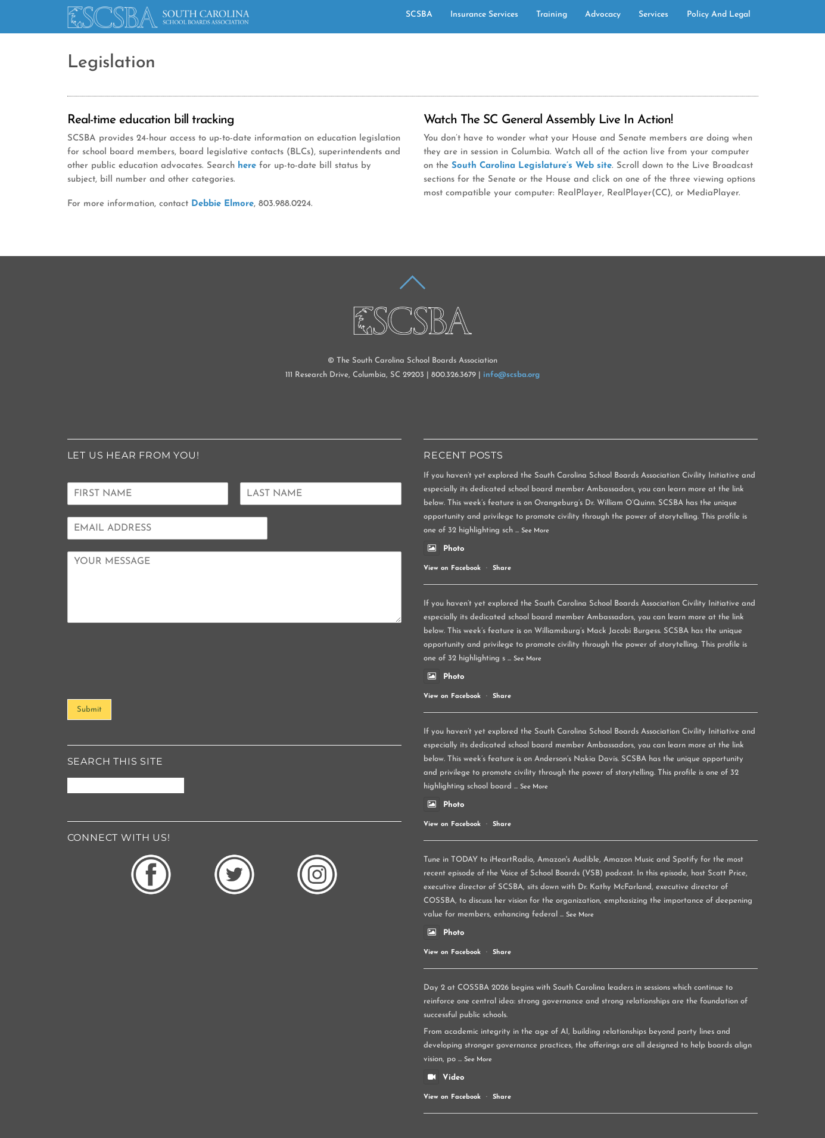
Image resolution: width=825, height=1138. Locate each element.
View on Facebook (452, 566)
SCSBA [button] (419, 12)
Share (502, 566)
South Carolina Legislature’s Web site (532, 163)
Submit (89, 707)
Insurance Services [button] (484, 12)
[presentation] (157, 677)
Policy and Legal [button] (719, 12)
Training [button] (551, 12)
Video (444, 1075)
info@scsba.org (511, 372)
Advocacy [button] (603, 12)
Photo (444, 546)
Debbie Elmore (222, 201)
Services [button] (653, 12)
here (247, 163)
